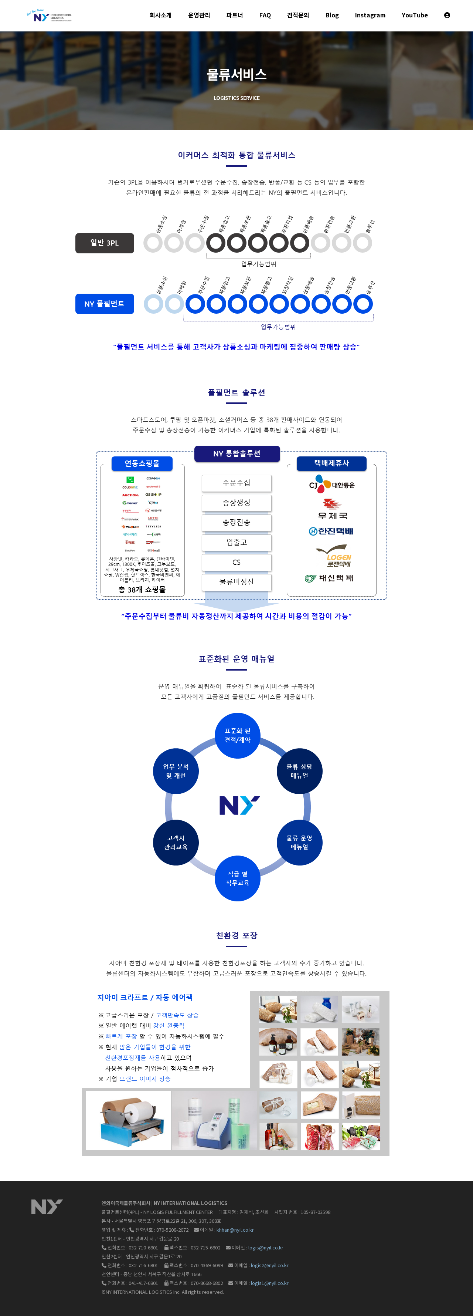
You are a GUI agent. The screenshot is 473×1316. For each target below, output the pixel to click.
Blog (332, 15)
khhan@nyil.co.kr (235, 1230)
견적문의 (298, 15)
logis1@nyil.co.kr (270, 1283)
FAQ (265, 15)
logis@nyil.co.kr (265, 1248)
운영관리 (199, 15)
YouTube (415, 15)
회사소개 (161, 15)
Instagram (370, 15)
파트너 (235, 15)
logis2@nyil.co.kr (270, 1266)
